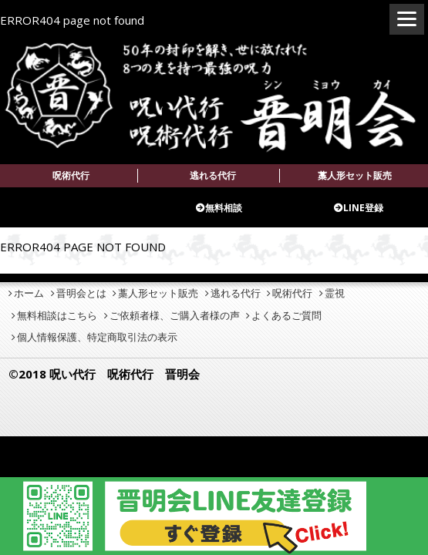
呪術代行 (70, 175)
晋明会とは (81, 293)
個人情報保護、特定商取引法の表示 (97, 337)
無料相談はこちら (57, 315)
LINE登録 (363, 207)
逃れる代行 (213, 175)
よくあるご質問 (286, 315)
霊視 (335, 293)
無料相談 (223, 207)
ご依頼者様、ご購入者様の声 (175, 315)
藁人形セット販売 (355, 175)
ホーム (29, 293)
